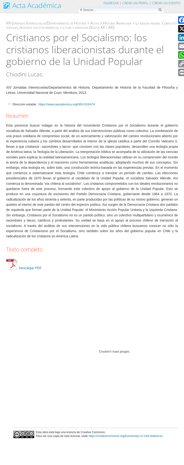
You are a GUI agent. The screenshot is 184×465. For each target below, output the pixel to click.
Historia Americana (117, 23)
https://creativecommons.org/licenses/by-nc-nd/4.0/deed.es (126, 436)
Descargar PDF (23, 268)
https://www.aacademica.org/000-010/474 (67, 104)
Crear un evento (166, 3)
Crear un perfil (135, 3)
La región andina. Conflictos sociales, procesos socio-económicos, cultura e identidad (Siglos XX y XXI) (92, 25)
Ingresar (111, 3)
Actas (94, 23)
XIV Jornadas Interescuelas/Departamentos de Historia (46, 23)
